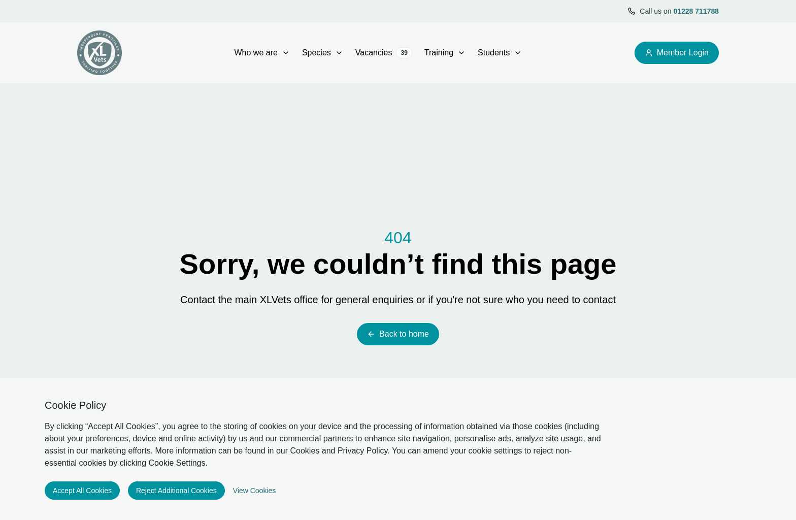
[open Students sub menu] (518, 53)
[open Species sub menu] (339, 53)
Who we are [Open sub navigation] (262, 52)
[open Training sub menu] (461, 53)
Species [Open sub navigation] (322, 52)
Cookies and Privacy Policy (339, 450)
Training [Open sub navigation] (445, 52)
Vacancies (383, 52)
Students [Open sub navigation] (500, 52)
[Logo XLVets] (99, 52)
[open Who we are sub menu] (286, 53)
